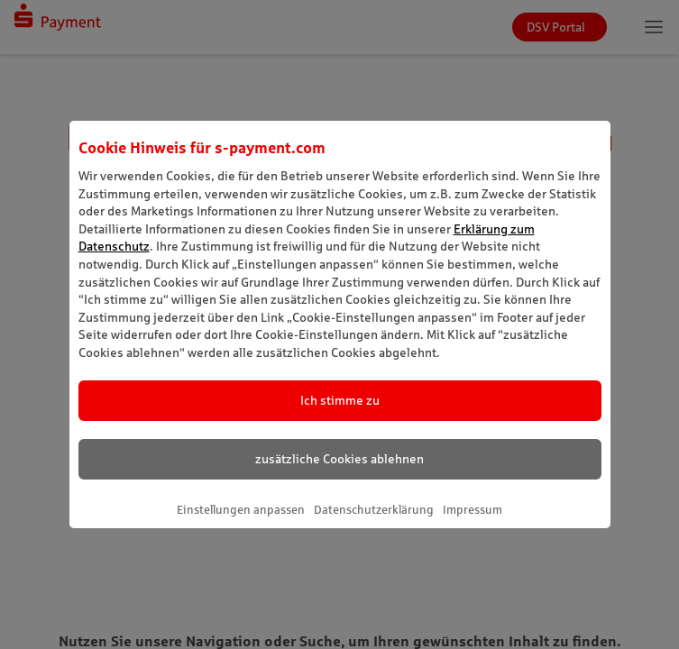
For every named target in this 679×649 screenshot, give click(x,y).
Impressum (472, 509)
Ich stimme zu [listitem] (340, 400)
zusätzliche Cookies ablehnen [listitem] (339, 459)
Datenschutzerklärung (374, 509)
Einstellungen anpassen (241, 509)
